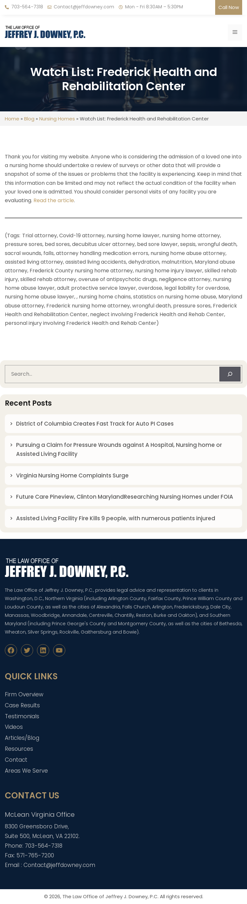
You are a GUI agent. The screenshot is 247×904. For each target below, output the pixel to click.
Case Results (22, 705)
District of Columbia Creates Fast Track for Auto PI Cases (95, 424)
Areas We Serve (26, 771)
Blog (29, 118)
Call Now (228, 7)
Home (12, 118)
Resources (19, 749)
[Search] (230, 374)
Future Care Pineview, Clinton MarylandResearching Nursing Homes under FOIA (124, 497)
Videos (14, 727)
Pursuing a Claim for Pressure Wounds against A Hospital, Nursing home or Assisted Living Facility (119, 449)
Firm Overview (24, 694)
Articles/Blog (22, 738)
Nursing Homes (57, 118)
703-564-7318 (27, 7)
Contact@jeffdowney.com (84, 7)
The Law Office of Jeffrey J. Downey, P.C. (110, 896)
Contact (16, 760)
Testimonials (22, 716)
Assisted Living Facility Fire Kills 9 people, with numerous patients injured (117, 518)
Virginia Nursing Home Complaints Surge (72, 475)
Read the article (53, 200)
